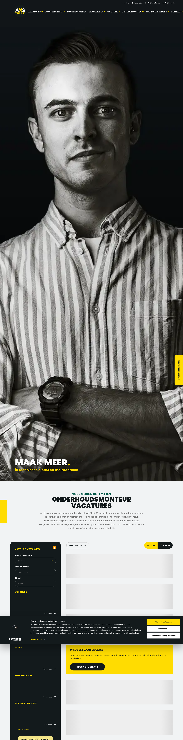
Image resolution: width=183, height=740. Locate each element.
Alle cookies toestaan (163, 718)
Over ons (112, 11)
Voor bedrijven (54, 11)
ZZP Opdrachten (131, 11)
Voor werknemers (156, 11)
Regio (23, 647)
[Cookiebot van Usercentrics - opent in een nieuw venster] (15, 735)
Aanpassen (164, 725)
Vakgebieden (96, 11)
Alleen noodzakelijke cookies (163, 732)
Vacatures (34, 11)
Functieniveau (28, 675)
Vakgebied (26, 592)
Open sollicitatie (178, 370)
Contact (176, 11)
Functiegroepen (76, 11)
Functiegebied (28, 619)
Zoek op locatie (26, 567)
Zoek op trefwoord (28, 555)
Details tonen (36, 735)
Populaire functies (31, 703)
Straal (22, 578)
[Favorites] (137, 3)
